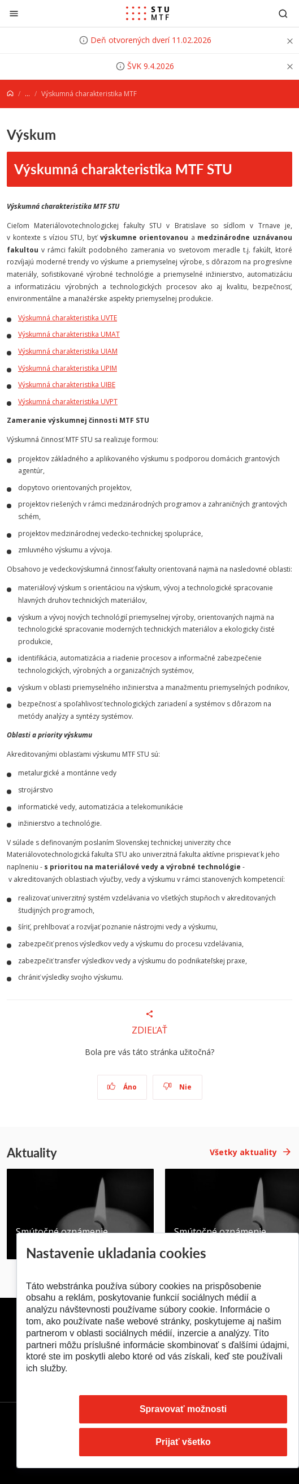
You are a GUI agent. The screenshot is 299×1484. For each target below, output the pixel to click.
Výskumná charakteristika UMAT (69, 334)
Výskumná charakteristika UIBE (66, 384)
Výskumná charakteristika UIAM (68, 351)
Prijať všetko (183, 1442)
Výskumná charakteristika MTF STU (123, 168)
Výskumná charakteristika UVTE (67, 318)
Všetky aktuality (243, 1152)
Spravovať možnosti (183, 1409)
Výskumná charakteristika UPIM (67, 368)
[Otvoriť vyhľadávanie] (283, 13)
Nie (177, 1087)
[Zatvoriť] (14, 13)
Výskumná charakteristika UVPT (68, 401)
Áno (122, 1087)
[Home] (10, 93)
